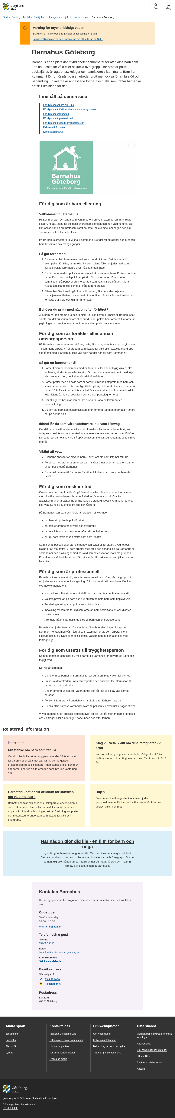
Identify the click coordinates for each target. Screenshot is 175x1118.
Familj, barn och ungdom (46, 17)
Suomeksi (11, 1040)
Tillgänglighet (50, 984)
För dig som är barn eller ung (58, 105)
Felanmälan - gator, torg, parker (66, 1040)
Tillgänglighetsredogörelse (107, 1052)
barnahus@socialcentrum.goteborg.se (59, 952)
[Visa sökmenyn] (155, 6)
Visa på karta (49, 979)
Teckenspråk (12, 1034)
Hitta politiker (144, 1056)
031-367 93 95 (46, 943)
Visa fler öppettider (50, 926)
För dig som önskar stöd (56, 114)
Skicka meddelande (50, 961)
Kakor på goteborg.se (104, 1040)
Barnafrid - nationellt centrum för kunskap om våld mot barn (41, 794)
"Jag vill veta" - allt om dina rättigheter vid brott (128, 745)
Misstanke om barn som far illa (32, 750)
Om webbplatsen (102, 1034)
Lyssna (9, 1052)
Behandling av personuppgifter (109, 1046)
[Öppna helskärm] (132, 145)
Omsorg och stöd (21, 17)
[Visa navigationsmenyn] (168, 6)
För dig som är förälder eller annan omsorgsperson (70, 109)
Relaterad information (54, 127)
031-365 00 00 (10, 1108)
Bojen (100, 792)
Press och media (58, 1059)
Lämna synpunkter (59, 1046)
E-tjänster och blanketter (150, 1062)
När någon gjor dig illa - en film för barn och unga (87, 844)
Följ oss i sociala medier (62, 1052)
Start (5, 17)
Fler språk (11, 1046)
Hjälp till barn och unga (76, 17)
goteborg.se (9, 1098)
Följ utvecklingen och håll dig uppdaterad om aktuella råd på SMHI (68, 39)
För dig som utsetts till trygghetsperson (63, 123)
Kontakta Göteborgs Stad (62, 1034)
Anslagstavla (143, 1043)
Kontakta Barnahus (53, 132)
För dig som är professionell (58, 118)
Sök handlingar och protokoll (152, 1050)
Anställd (141, 1069)
